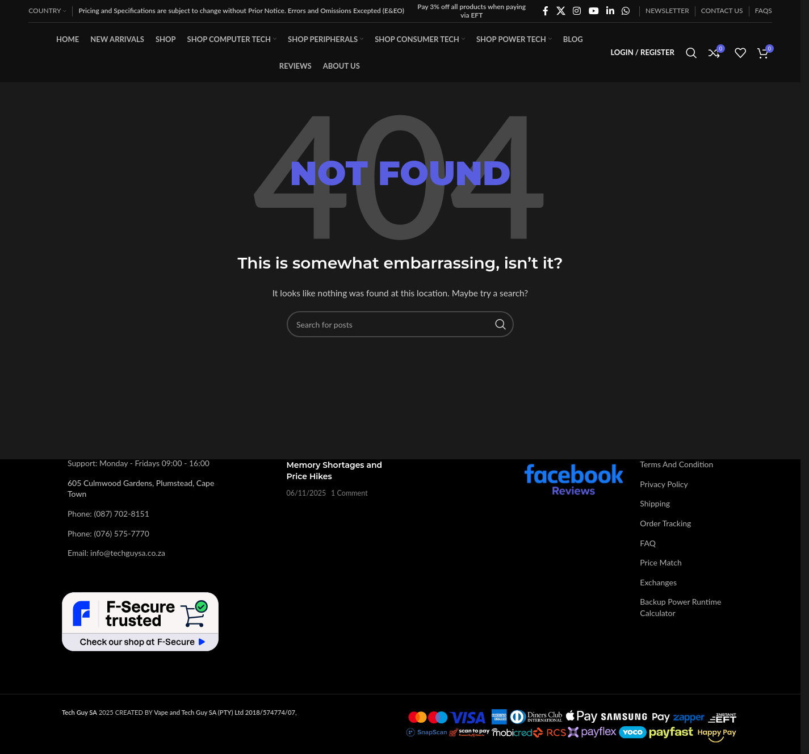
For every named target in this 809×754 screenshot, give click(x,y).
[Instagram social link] (577, 10)
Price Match (660, 562)
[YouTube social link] (593, 10)
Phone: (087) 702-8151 (108, 513)
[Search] (691, 52)
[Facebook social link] (545, 10)
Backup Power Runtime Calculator (680, 607)
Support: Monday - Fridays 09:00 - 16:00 (138, 463)
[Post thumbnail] (257, 479)
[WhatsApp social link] (626, 10)
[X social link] (560, 10)
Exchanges (658, 582)
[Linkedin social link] (610, 10)
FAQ (648, 543)
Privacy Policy (664, 484)
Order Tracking (665, 523)
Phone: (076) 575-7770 (108, 533)
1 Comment (349, 493)
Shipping (655, 503)
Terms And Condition (676, 464)
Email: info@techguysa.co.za (116, 553)
